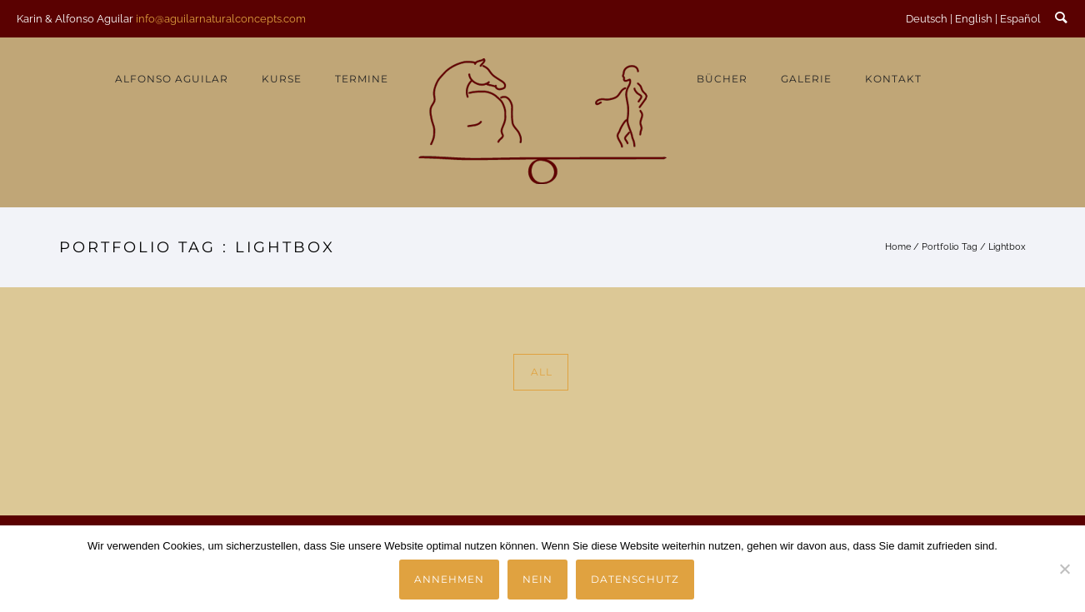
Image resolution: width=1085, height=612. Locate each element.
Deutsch (927, 18)
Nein (537, 579)
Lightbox (1007, 246)
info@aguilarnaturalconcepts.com (221, 18)
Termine (361, 78)
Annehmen (449, 579)
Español (1020, 18)
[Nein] (1064, 568)
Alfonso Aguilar (171, 78)
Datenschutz (635, 579)
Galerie (806, 78)
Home (898, 246)
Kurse (282, 78)
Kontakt (893, 78)
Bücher (722, 78)
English (973, 18)
